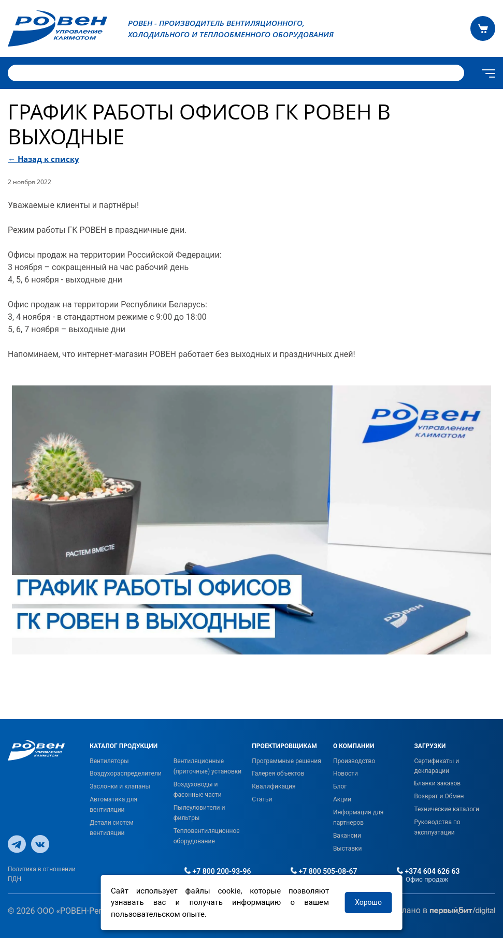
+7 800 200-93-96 (217, 871)
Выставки (347, 848)
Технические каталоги (446, 809)
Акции (342, 799)
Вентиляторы (109, 761)
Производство (354, 761)
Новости (345, 773)
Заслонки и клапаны (120, 786)
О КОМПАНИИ (353, 746)
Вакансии (347, 835)
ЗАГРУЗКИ (429, 746)
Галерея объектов (278, 773)
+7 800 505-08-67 (324, 871)
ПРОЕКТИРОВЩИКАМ (284, 746)
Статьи (262, 799)
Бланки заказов (437, 783)
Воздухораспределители (126, 773)
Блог (340, 786)
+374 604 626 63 (428, 871)
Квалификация (273, 786)
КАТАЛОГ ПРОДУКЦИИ (123, 746)
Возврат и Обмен (439, 796)
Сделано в (441, 910)
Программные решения (286, 761)
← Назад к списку (43, 159)
